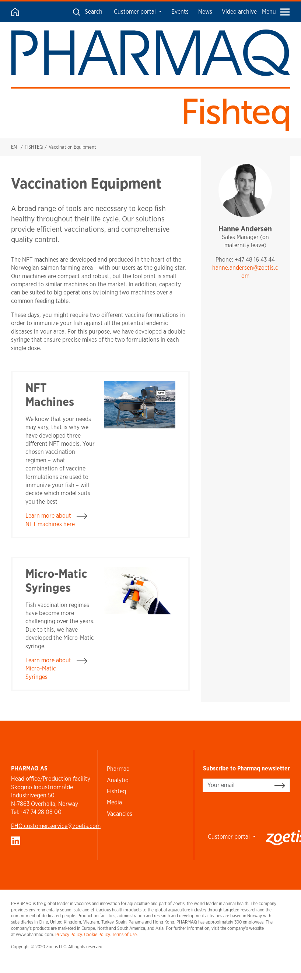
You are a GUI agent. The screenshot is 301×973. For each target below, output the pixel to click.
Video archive (239, 11)
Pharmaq (118, 768)
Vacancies (119, 813)
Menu (276, 11)
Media (114, 802)
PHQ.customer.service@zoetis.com (56, 825)
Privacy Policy (68, 934)
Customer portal (135, 11)
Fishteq (116, 791)
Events (180, 11)
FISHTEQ (34, 147)
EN (14, 147)
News (205, 11)
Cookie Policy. (97, 934)
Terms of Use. (125, 934)
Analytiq (118, 780)
